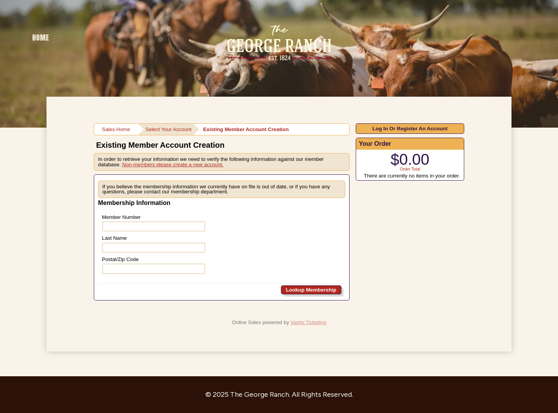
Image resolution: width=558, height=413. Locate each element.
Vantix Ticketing (308, 322)
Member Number (153, 223)
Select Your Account (169, 129)
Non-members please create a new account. (173, 164)
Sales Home (116, 129)
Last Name (153, 244)
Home (40, 37)
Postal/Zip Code (153, 265)
